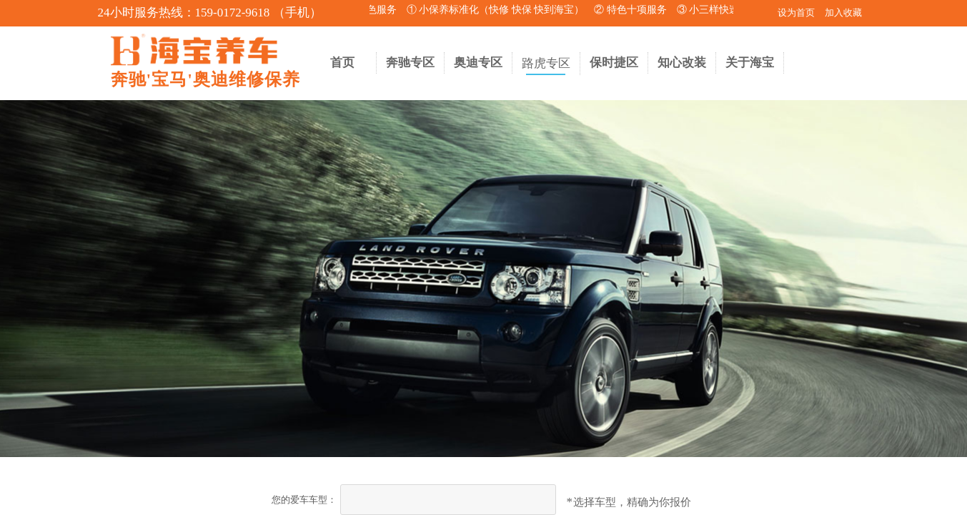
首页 (342, 62)
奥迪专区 (478, 62)
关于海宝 (749, 62)
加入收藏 (843, 12)
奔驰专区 (410, 62)
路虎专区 (546, 63)
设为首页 (796, 12)
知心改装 (682, 62)
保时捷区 (614, 62)
